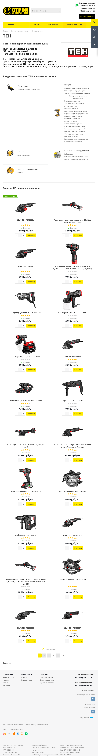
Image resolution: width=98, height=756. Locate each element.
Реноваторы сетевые (72, 119)
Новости (6, 680)
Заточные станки (24, 155)
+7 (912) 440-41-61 (86, 11)
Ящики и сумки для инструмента (76, 159)
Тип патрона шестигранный (74, 129)
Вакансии (6, 685)
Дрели (66, 93)
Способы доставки (47, 680)
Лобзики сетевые (70, 106)
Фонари (20, 172)
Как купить (53, 25)
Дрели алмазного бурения (80, 93)
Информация (27, 674)
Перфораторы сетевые (73, 116)
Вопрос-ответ (26, 680)
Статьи (24, 677)
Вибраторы (68, 154)
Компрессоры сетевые (72, 101)
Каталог (11, 25)
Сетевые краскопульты (73, 124)
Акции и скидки (8, 677)
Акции (37, 25)
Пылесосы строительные (73, 156)
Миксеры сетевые (71, 108)
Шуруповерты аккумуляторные (76, 139)
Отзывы (6, 683)
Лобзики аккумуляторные (74, 103)
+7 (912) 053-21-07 (86, 5)
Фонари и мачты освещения (74, 131)
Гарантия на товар (47, 683)
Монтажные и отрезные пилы (75, 111)
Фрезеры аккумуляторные (74, 134)
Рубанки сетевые (70, 121)
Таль (86, 156)
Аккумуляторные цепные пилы (29, 89)
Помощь (44, 674)
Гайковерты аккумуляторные (75, 91)
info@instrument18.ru (15, 729)
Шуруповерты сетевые (73, 141)
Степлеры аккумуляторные (74, 126)
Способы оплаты (46, 677)
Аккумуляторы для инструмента (76, 88)
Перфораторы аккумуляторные (76, 113)
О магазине (8, 674)
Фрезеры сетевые (71, 136)
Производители (74, 25)
